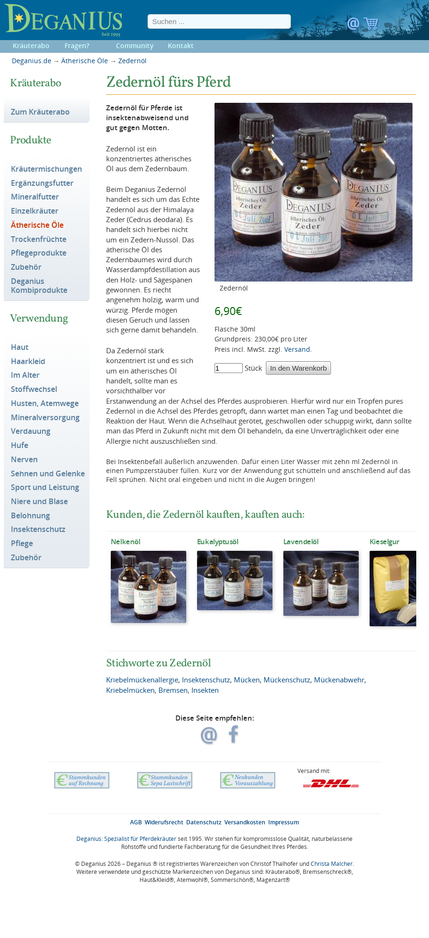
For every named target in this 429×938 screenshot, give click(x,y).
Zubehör (26, 267)
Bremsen (173, 690)
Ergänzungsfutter (42, 183)
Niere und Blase (39, 501)
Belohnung (30, 516)
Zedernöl (132, 60)
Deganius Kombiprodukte (39, 286)
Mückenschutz (287, 679)
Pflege (22, 543)
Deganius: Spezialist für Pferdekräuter (126, 839)
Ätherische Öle (84, 60)
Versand (297, 349)
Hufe (19, 445)
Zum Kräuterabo (40, 112)
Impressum (283, 822)
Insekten (205, 690)
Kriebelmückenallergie (142, 679)
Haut (19, 347)
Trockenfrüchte (38, 239)
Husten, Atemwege (45, 403)
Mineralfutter (35, 197)
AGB (136, 822)
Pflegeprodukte (38, 253)
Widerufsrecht (164, 822)
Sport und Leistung (45, 487)
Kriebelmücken (130, 690)
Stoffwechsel (34, 389)
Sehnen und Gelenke (48, 474)
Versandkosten (244, 822)
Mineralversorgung (45, 418)
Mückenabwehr (339, 679)
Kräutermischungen (46, 169)
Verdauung (30, 431)
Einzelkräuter (34, 211)
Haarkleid (28, 361)
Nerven (24, 460)
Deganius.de (31, 60)
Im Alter (25, 375)
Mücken (247, 679)
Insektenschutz (38, 529)
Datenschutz (204, 822)
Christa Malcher (332, 864)
